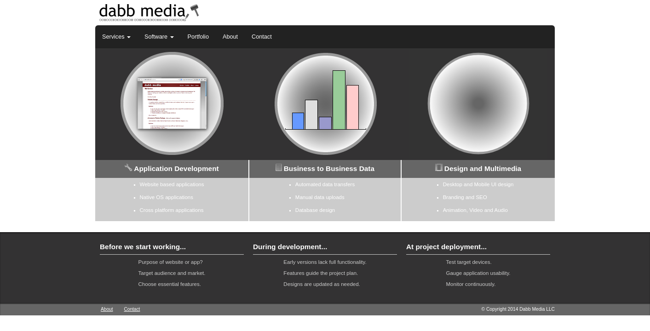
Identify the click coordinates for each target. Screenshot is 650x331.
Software (158, 37)
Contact (262, 37)
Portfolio (198, 37)
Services (116, 37)
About (230, 37)
